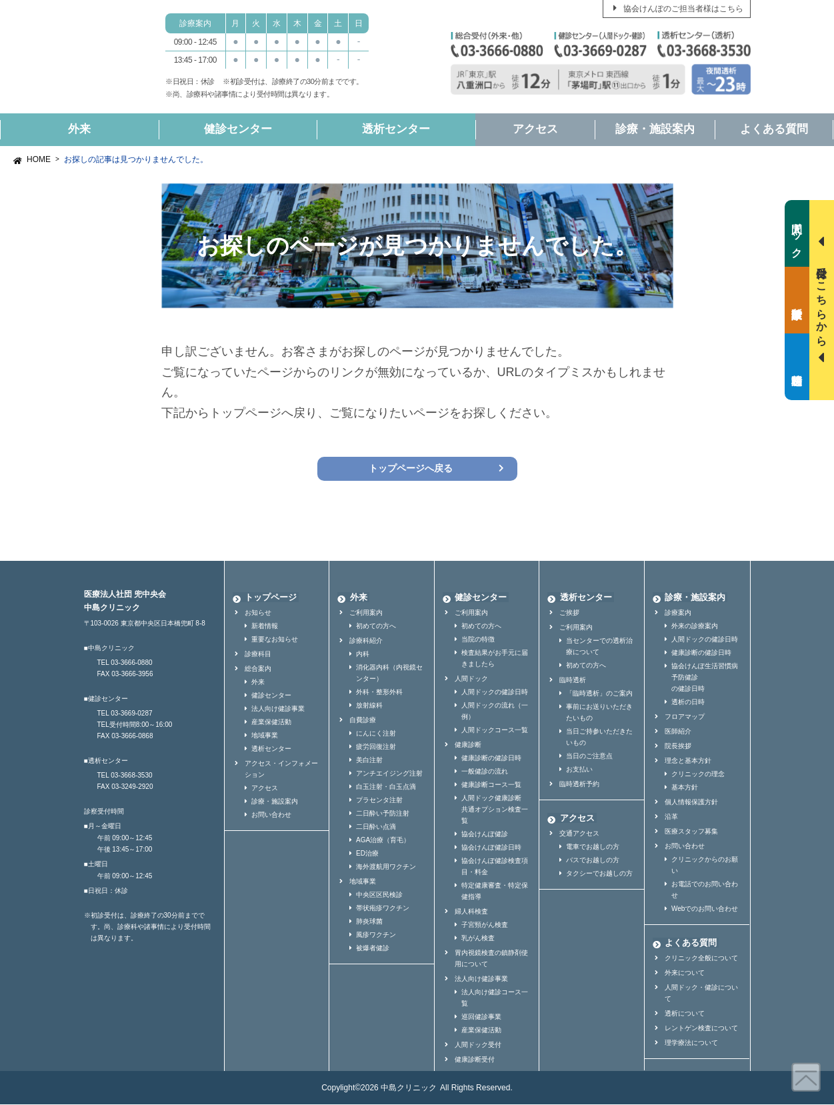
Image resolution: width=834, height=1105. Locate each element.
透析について (685, 1014)
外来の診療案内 (694, 626)
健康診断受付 (475, 1060)
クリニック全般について (701, 958)
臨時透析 (572, 680)
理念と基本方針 (688, 761)
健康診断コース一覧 (491, 785)
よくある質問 (774, 129)
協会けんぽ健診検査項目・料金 (494, 867)
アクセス (535, 129)
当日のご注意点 (589, 756)
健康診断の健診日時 (491, 758)
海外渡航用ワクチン (386, 867)
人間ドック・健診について (701, 993)
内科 (362, 654)
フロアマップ (685, 717)
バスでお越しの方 (592, 860)
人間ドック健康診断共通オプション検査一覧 (494, 810)
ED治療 (367, 854)
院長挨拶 (678, 746)
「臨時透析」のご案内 (599, 694)
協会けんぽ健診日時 (491, 848)
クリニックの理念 (698, 774)
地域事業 (264, 736)
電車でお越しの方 (592, 847)
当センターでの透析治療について (599, 647)
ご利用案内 (366, 613)
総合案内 (258, 669)
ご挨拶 (569, 613)
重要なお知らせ (274, 640)
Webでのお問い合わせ (704, 909)
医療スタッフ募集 (691, 832)
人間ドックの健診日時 (494, 692)
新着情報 (264, 626)
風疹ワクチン (376, 935)
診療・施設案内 (655, 129)
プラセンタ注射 (379, 800)
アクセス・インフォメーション (281, 769)
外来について (685, 973)
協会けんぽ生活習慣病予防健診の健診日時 (704, 678)
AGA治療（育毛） (383, 840)
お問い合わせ (271, 815)
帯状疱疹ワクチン (382, 908)
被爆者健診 (372, 948)
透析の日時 (688, 702)
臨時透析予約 (579, 784)
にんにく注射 (376, 734)
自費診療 (362, 720)
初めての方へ (376, 626)
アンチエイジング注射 (389, 774)
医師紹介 (678, 732)
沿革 (671, 817)
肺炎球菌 (369, 922)
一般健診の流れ (484, 772)
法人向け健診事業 (278, 709)
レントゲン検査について (701, 1028)
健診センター (238, 129)
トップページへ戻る (410, 469)
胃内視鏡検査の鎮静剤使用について (491, 959)
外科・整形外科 (379, 692)
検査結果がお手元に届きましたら (494, 659)
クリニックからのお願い (704, 865)
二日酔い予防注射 (382, 814)
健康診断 (468, 745)
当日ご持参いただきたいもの (599, 737)
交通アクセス (579, 834)
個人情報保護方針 (691, 802)
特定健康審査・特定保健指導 (494, 891)
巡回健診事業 (481, 1017)
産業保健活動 (271, 722)
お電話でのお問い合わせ (704, 890)
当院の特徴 (478, 640)
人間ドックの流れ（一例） (494, 711)
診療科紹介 (366, 641)
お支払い (579, 770)
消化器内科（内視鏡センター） (389, 673)
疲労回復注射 (376, 747)
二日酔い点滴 (376, 827)
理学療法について (691, 1043)
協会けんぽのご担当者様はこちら (683, 8)
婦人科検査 (471, 912)
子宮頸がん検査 (484, 925)
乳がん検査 (478, 938)
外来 (79, 129)
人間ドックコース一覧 (494, 730)
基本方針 (684, 788)
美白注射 (369, 760)
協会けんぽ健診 (484, 834)
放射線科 (369, 706)
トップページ (269, 598)
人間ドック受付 (478, 1045)
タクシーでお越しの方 (599, 874)
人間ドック (471, 679)
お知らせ (258, 613)
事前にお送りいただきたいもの (599, 713)
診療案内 (678, 613)
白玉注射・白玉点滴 (386, 787)
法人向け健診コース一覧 (494, 998)
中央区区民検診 (379, 895)
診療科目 (258, 654)
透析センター (396, 129)
